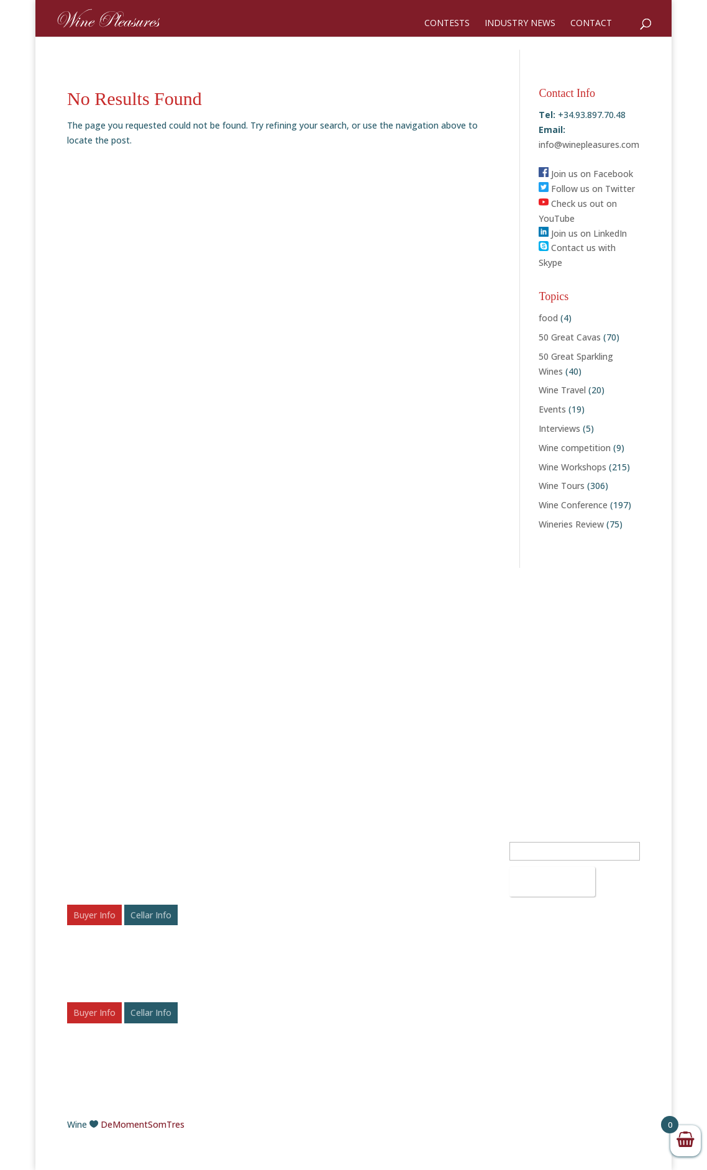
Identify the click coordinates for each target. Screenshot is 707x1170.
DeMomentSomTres (143, 1124)
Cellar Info (150, 915)
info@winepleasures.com (589, 144)
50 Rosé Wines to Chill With (270, 985)
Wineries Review (571, 524)
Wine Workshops (572, 467)
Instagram (389, 933)
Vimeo (380, 992)
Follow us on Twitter (587, 188)
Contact (591, 24)
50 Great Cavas (570, 337)
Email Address (541, 835)
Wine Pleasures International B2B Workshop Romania (130, 850)
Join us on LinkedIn (583, 233)
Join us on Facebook (586, 174)
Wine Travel (562, 390)
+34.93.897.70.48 (415, 835)
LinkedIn (384, 947)
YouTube (385, 977)
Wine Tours (562, 485)
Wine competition (575, 448)
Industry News (520, 24)
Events (552, 409)
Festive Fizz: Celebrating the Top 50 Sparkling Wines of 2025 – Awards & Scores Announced (278, 917)
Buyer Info (94, 915)
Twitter (382, 918)
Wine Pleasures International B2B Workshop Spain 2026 (130, 947)
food (548, 318)
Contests (447, 24)
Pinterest (386, 962)
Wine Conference (573, 505)
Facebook (387, 903)
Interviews (559, 428)
